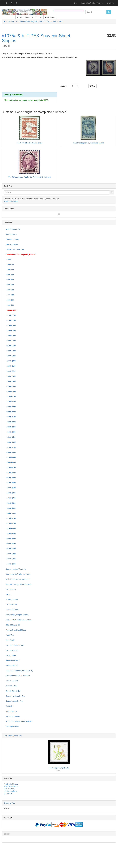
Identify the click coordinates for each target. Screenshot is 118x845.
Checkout (37, 17)
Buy (92, 86)
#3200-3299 (11, 422)
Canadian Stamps (12, 239)
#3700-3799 (11, 447)
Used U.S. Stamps (13, 716)
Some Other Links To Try (92, 3)
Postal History (11, 655)
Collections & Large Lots (15, 249)
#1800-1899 (11, 351)
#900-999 (10, 305)
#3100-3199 (11, 417)
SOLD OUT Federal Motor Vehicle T (19, 721)
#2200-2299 (11, 371)
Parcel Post (10, 635)
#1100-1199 (11, 315)
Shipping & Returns (11, 786)
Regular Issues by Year (14, 701)
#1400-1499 (11, 330)
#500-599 (10, 285)
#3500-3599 (11, 437)
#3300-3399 (11, 427)
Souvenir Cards (11, 686)
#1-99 (8, 259)
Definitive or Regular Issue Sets (17, 579)
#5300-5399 (11, 528)
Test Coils (9, 706)
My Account (50, 17)
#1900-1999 (11, 356)
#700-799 (10, 295)
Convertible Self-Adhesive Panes (18, 574)
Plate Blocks (10, 640)
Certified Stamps (12, 244)
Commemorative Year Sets (16, 569)
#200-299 (10, 270)
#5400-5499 (11, 533)
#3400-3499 (11, 432)
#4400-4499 (11, 483)
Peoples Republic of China (16, 630)
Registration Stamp (13, 660)
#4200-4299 (11, 473)
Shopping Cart (9, 803)
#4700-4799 (11, 498)
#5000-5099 (11, 513)
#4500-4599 (11, 488)
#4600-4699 (11, 493)
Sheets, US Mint (12, 681)
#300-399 (10, 275)
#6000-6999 (11, 564)
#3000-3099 (11, 412)
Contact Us (8, 794)
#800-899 (10, 300)
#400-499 (10, 280)
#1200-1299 (11, 320)
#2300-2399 (11, 376)
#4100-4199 (11, 467)
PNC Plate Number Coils (15, 645)
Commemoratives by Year (15, 696)
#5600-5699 (11, 544)
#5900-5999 (11, 559)
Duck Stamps (11, 589)
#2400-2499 (11, 381)
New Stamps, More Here (13, 736)
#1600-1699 (11, 341)
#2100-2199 (11, 366)
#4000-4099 (11, 462)
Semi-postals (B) (12, 665)
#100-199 (10, 264)
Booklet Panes (11, 234)
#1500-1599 (11, 336)
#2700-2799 (11, 396)
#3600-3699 (11, 442)
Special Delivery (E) (13, 691)
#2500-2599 (11, 386)
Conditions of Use (10, 791)
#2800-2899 (11, 401)
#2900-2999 (11, 407)
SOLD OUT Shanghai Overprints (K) (19, 671)
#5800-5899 (11, 554)
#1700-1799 (11, 346)
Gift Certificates (11, 605)
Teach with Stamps (11, 784)
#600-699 (10, 290)
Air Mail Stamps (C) (13, 229)
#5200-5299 (11, 523)
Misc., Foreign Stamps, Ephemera (18, 620)
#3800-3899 (11, 452)
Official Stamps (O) (13, 625)
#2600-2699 (11, 391)
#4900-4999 (11, 508)
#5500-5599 (11, 539)
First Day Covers (12, 599)
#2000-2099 (11, 361)
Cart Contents (23, 17)
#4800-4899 (11, 503)
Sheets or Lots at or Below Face (18, 676)
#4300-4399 (11, 478)
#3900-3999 (11, 457)
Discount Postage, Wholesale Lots (18, 584)
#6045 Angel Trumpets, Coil (59, 768)
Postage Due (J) (12, 650)
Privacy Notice (9, 789)
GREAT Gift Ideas (12, 610)
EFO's (8, 594)
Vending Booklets (12, 726)
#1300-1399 (11, 325)
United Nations (11, 711)
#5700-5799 (11, 549)
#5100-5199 (11, 518)
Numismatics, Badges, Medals (17, 615)
